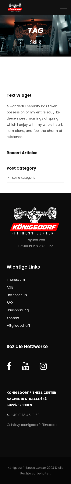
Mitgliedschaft (18, 325)
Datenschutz (17, 295)
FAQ (10, 302)
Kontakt (13, 318)
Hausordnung (18, 310)
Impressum (16, 279)
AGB (10, 287)
